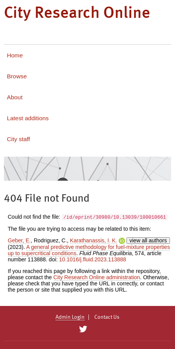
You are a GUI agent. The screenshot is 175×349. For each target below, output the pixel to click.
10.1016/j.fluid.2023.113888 (92, 259)
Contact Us (107, 317)
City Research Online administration (97, 277)
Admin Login (70, 317)
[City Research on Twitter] (83, 329)
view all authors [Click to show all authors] (148, 240)
